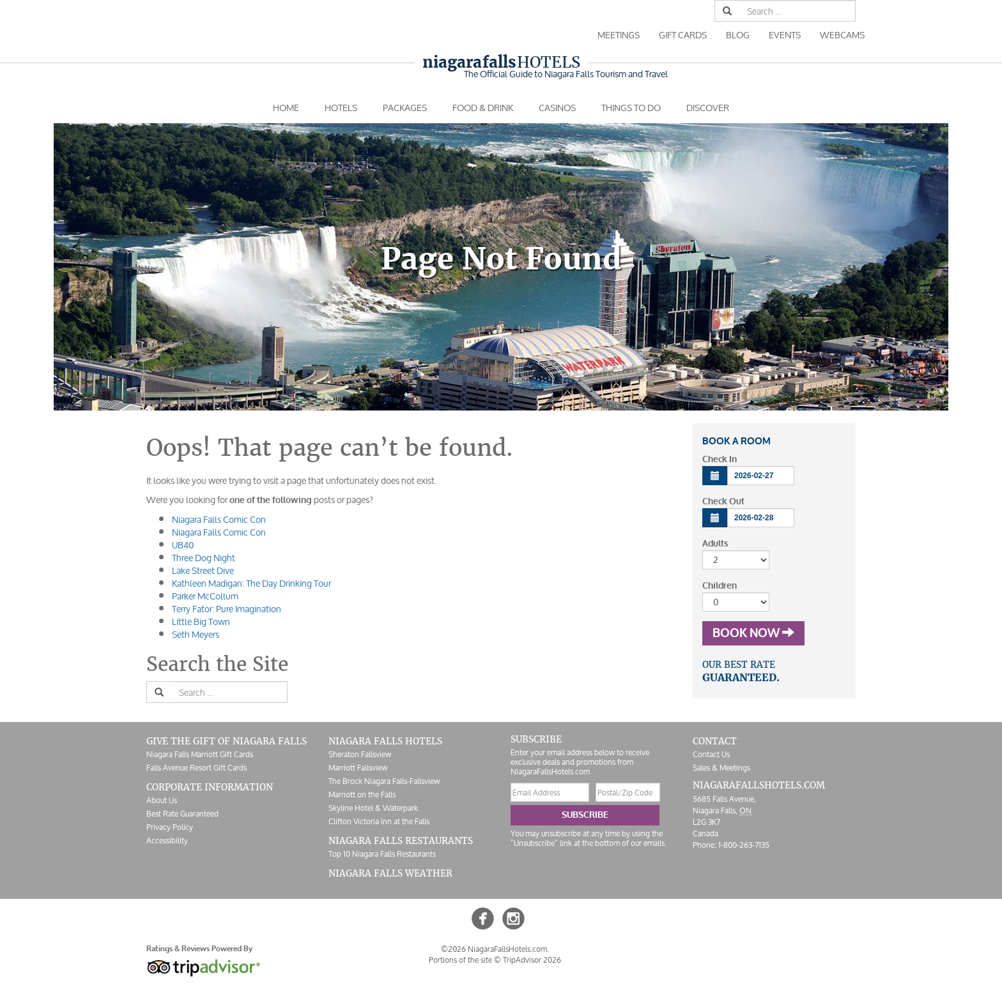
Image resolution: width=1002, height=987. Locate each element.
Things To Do (631, 107)
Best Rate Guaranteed (182, 814)
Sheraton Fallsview (359, 754)
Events (785, 35)
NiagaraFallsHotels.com (759, 785)
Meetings (618, 35)
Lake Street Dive (203, 570)
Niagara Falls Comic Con (219, 519)
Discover (707, 107)
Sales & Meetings (721, 768)
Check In (719, 459)
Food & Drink (482, 107)
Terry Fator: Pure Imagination (226, 608)
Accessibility (167, 840)
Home (286, 107)
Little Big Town (201, 621)
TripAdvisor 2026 (532, 960)
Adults (715, 544)
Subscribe (585, 815)
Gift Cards (683, 35)
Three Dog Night (203, 557)
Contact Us (711, 754)
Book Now (753, 633)
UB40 (183, 545)
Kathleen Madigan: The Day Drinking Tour (251, 583)
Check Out (723, 501)
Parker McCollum (205, 596)
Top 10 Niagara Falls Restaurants (382, 854)
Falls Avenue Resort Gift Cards (196, 768)
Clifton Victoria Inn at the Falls (378, 821)
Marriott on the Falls (362, 794)
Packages (405, 107)
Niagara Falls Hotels (385, 741)
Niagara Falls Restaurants (400, 841)
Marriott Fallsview (357, 768)
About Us (161, 800)
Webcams (842, 35)
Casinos (557, 107)
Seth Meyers (195, 634)
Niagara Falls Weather (390, 873)
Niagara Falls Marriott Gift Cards (199, 754)
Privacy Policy (169, 827)
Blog (738, 35)
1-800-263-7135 (743, 845)
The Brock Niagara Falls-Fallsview (384, 781)
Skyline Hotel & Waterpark (373, 808)
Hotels (501, 62)
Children (719, 586)
